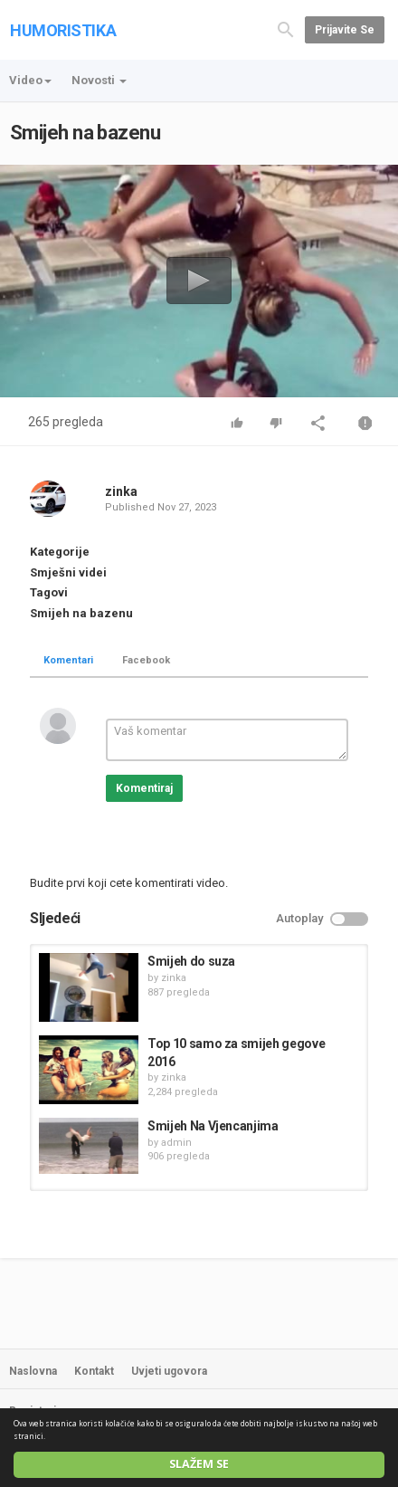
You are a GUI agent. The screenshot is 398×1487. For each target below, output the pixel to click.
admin (176, 1143)
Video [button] (30, 80)
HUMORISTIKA (63, 30)
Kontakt (94, 1371)
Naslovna (33, 1371)
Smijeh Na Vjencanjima (213, 1126)
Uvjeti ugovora (169, 1371)
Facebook (146, 660)
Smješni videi (68, 572)
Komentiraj (144, 788)
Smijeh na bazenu (81, 613)
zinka (121, 491)
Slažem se (199, 1464)
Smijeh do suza (191, 961)
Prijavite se (344, 30)
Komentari (68, 660)
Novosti (99, 80)
